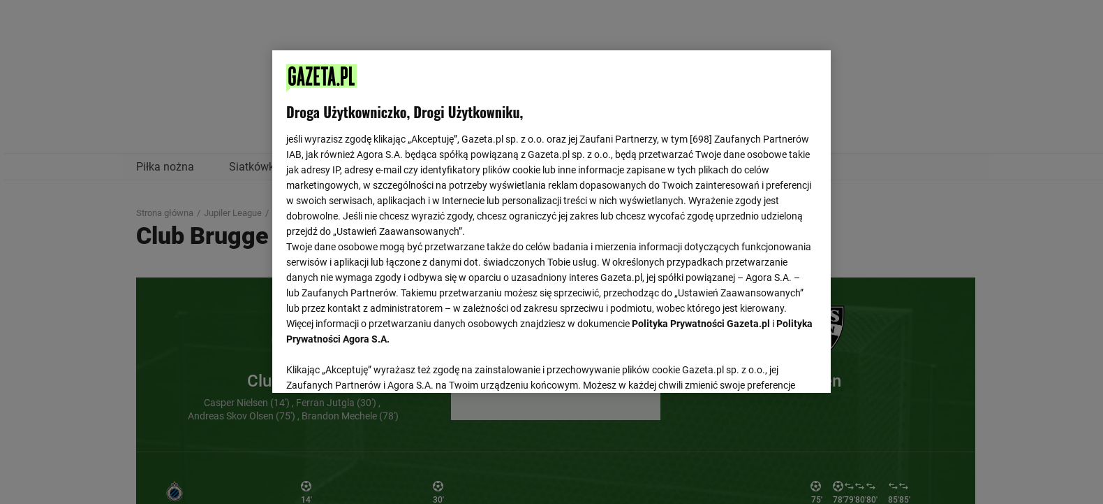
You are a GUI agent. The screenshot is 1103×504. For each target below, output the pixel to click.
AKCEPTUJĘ (769, 365)
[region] (551, 220)
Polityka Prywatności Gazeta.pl (701, 323)
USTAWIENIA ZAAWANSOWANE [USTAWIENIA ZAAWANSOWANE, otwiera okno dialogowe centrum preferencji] (377, 364)
